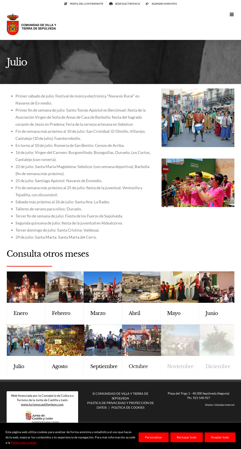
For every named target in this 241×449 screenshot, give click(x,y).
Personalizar (153, 437)
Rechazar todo (186, 437)
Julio (18, 366)
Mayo (173, 313)
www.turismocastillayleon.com (42, 404)
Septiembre (103, 366)
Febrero (61, 313)
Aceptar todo (220, 437)
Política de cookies (24, 442)
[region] (120, 436)
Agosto (59, 366)
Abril (134, 313)
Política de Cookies (127, 407)
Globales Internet (224, 404)
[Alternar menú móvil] (232, 14)
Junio (211, 313)
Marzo (97, 313)
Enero (20, 313)
